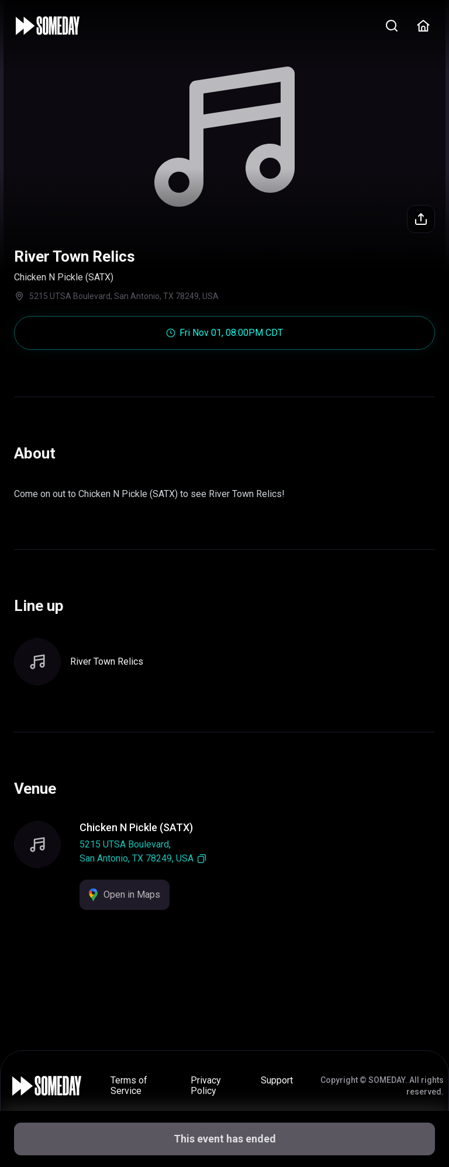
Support (277, 1080)
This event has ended (225, 1139)
